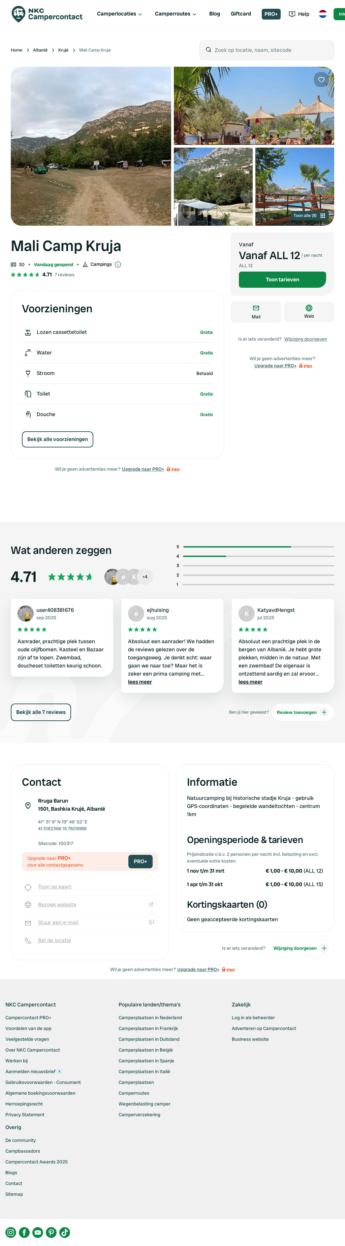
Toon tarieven (282, 279)
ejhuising (158, 610)
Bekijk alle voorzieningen (57, 439)
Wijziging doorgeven (305, 339)
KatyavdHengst (276, 610)
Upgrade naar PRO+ (143, 469)
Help (299, 14)
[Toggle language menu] (323, 14)
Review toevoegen (303, 712)
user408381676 (55, 610)
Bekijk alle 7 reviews (41, 712)
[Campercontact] (51, 14)
